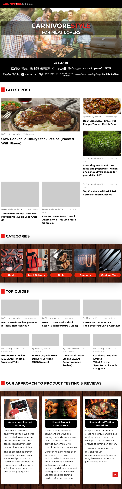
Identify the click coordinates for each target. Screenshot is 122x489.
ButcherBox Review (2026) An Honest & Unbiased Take (13, 359)
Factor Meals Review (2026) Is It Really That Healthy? (19, 324)
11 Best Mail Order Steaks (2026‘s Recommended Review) (73, 360)
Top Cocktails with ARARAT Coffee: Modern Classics (99, 193)
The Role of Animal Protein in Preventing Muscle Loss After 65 (19, 217)
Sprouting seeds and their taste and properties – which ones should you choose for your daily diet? (100, 170)
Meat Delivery (36, 275)
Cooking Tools (109, 275)
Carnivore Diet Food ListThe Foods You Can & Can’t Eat (101, 324)
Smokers (85, 275)
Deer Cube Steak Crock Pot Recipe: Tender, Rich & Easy (99, 123)
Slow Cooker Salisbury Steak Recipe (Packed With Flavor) (37, 141)
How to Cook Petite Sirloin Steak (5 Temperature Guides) (60, 324)
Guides (12, 275)
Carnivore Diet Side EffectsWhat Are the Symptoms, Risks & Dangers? (105, 362)
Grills (61, 275)
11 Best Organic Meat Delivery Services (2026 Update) (44, 359)
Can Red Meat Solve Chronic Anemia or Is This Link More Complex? (59, 219)
